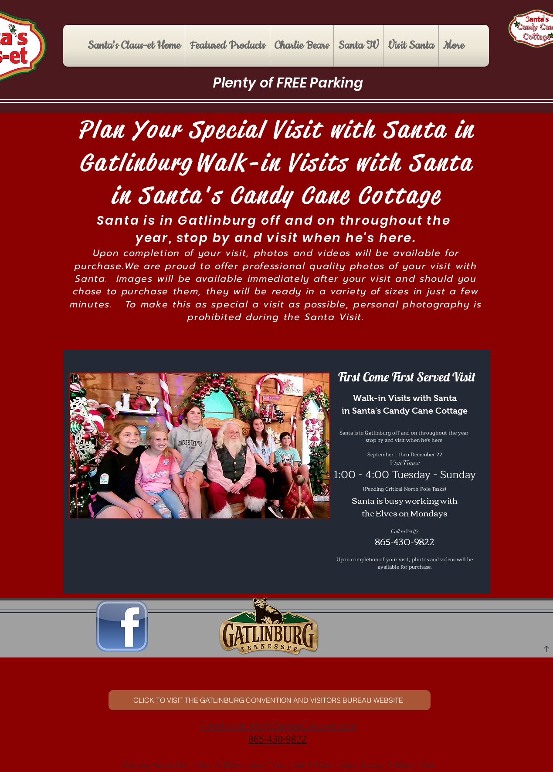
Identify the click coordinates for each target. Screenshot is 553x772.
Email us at (224, 725)
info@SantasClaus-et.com (302, 725)
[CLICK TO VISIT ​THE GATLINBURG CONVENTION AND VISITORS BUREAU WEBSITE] (270, 700)
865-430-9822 (277, 738)
